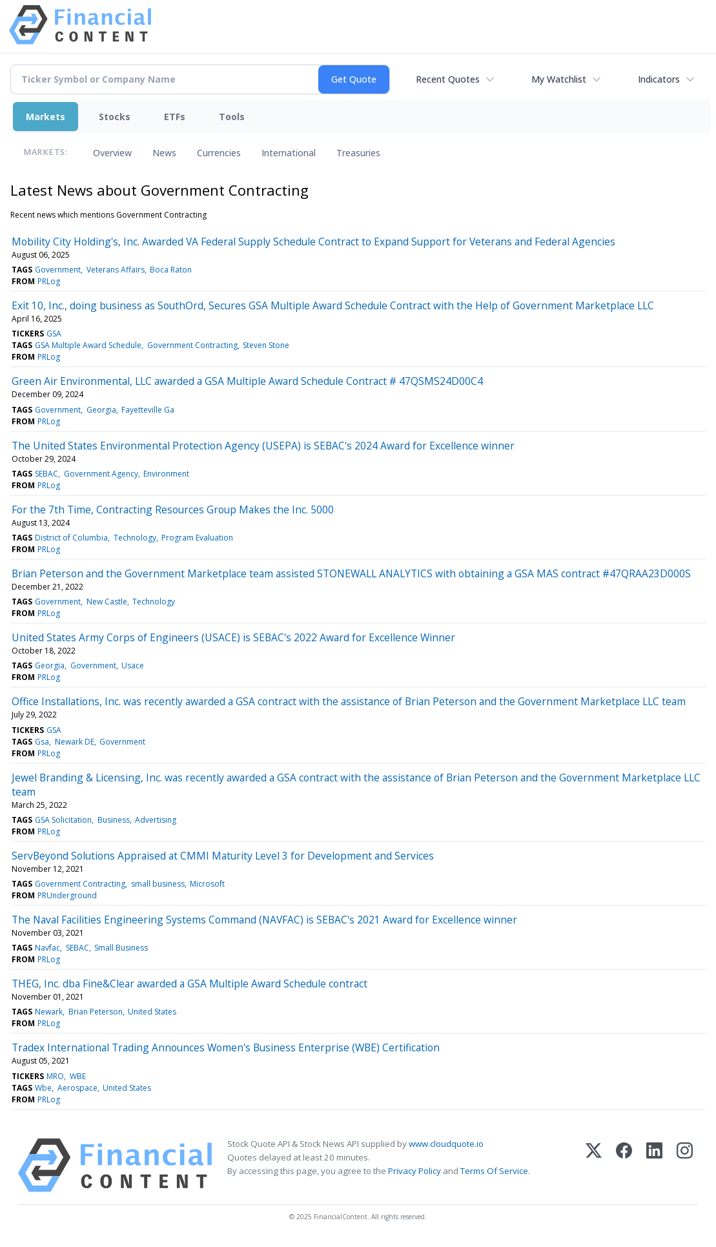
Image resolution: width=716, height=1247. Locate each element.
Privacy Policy (414, 1171)
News (164, 153)
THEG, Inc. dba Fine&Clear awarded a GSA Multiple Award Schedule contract (189, 983)
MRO (55, 1076)
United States (152, 1011)
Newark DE (74, 741)
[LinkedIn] (654, 1165)
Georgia (101, 409)
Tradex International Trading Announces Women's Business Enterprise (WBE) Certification (226, 1047)
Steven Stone (266, 345)
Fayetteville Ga (147, 409)
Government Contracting (192, 345)
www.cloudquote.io (446, 1143)
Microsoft (207, 883)
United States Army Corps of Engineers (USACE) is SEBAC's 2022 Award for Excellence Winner (233, 637)
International (288, 153)
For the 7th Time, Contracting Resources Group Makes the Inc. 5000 (173, 509)
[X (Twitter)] (593, 1165)
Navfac (47, 947)
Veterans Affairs (116, 269)
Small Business (121, 947)
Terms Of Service (494, 1171)
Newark (49, 1011)
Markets (45, 116)
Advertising (155, 819)
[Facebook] (624, 1165)
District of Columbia (71, 537)
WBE (78, 1076)
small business (158, 883)
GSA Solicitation (63, 819)
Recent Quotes (448, 79)
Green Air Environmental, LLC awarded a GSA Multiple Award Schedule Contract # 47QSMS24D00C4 (247, 381)
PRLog (48, 281)
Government (58, 269)
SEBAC (46, 473)
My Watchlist (558, 79)
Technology (135, 537)
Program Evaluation (197, 537)
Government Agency (101, 473)
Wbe (43, 1087)
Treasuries (358, 153)
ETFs (174, 116)
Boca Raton (171, 269)
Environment (166, 473)
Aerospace (77, 1087)
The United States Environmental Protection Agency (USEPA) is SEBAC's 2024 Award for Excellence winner (263, 445)
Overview (112, 153)
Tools (232, 116)
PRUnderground (67, 895)
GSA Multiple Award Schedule (88, 345)
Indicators (659, 79)
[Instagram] (684, 1165)
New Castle (107, 601)
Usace (132, 665)
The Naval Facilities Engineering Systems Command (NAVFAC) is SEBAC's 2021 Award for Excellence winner (264, 919)
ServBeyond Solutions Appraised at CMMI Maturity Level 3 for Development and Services (223, 856)
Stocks (114, 116)
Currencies (219, 153)
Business (113, 819)
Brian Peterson (95, 1011)
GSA (53, 333)
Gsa (42, 741)
